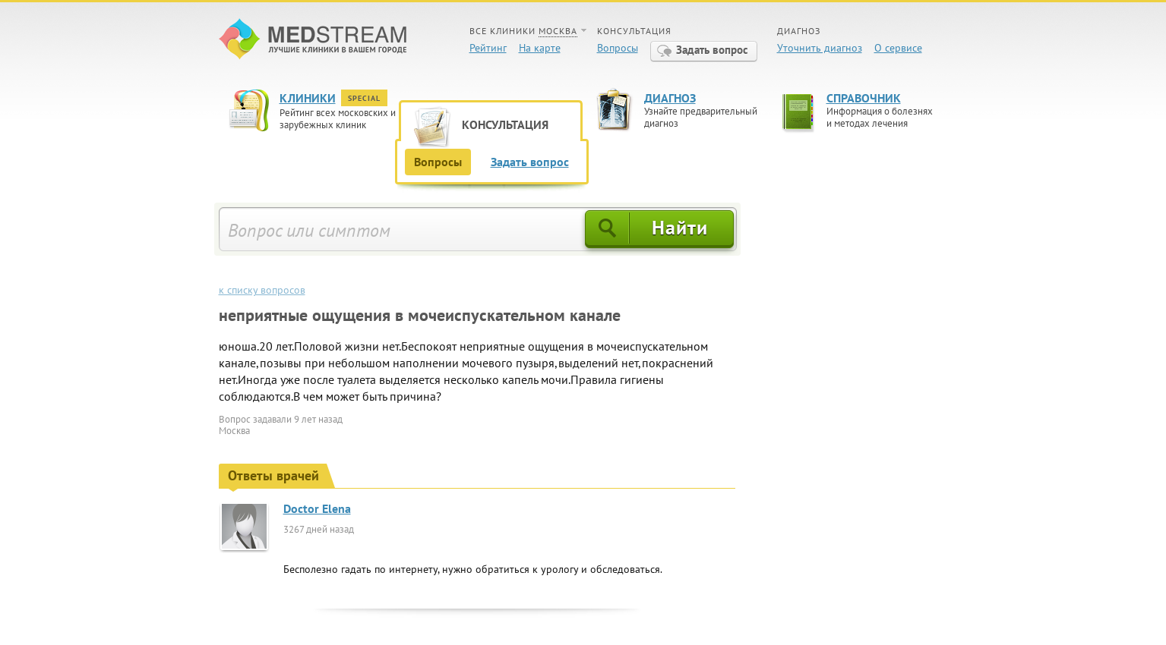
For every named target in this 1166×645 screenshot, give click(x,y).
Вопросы (617, 48)
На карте (540, 48)
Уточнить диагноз (819, 48)
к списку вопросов (262, 290)
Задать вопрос (712, 49)
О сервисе (898, 48)
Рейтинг (488, 48)
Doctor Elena (317, 508)
